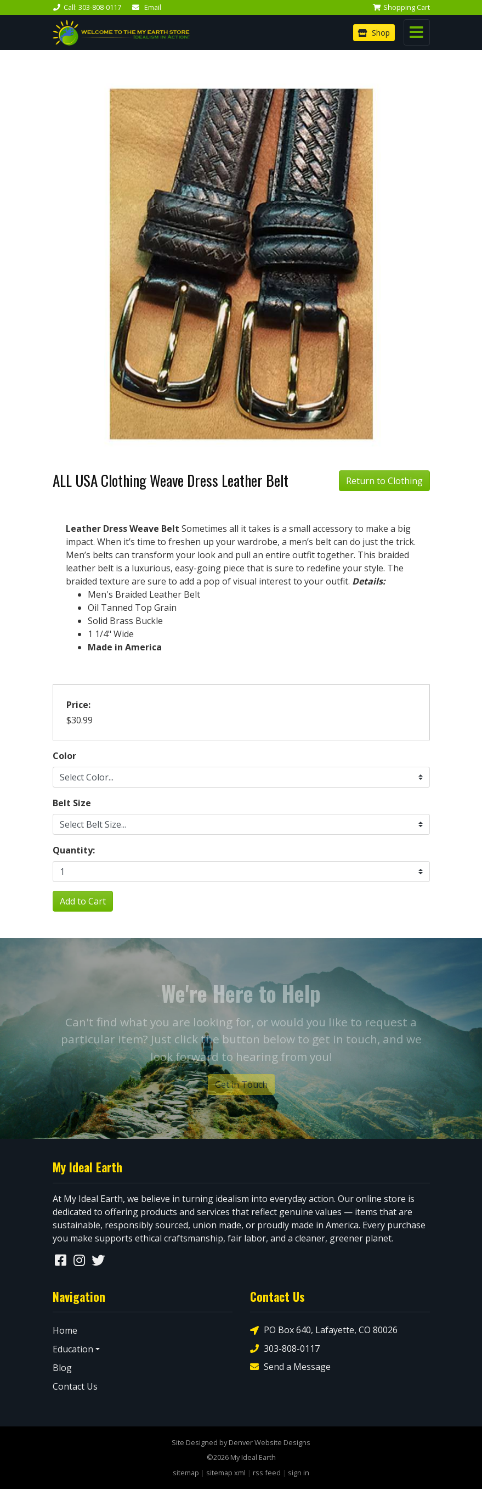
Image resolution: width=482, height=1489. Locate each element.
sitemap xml (226, 1472)
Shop (374, 32)
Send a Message (290, 1366)
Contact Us (75, 1386)
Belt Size (72, 803)
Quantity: (74, 850)
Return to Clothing (384, 481)
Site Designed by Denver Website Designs (241, 1442)
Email (146, 7)
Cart (401, 7)
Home (65, 1330)
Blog (62, 1368)
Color (64, 756)
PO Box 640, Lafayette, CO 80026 (324, 1330)
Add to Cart (83, 901)
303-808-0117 (285, 1348)
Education (73, 1349)
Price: (78, 705)
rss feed (267, 1472)
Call (87, 7)
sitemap (186, 1472)
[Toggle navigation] (417, 32)
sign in (298, 1472)
